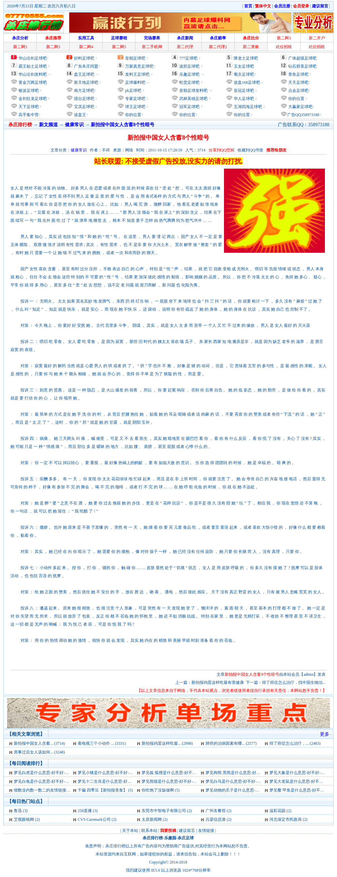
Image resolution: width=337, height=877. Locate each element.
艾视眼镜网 (24, 819)
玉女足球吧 (244, 66)
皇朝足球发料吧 (193, 90)
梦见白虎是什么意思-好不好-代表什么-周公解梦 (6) (59, 772)
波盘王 (79, 114)
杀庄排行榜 (153, 838)
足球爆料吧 (135, 82)
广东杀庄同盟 (86, 66)
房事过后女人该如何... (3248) (39, 752)
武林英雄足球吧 (193, 98)
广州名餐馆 (215, 810)
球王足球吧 (134, 106)
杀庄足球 (186, 838)
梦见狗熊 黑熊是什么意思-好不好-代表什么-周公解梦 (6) (255, 772)
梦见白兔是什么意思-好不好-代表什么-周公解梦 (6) (59, 781)
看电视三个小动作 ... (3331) (102, 743)
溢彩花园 (277, 810)
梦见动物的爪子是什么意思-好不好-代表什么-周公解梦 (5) (256, 790)
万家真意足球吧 (139, 66)
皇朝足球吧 (135, 58)
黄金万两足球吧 (32, 82)
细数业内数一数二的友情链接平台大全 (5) (51, 790)
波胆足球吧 (189, 66)
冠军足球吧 (188, 106)
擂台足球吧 (83, 98)
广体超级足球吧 (302, 58)
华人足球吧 (243, 98)
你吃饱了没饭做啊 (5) (161, 790)
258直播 (85, 810)
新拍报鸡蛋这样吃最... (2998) (167, 743)
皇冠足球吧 (243, 90)
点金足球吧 (297, 90)
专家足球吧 (134, 98)
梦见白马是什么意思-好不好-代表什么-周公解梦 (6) (250, 781)
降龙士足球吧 (246, 58)
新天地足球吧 (85, 82)
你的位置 (132, 114)
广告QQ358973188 (303, 114)
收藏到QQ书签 (250, 150)
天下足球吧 (28, 106)
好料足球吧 (84, 58)
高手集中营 (28, 114)
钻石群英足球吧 (302, 66)
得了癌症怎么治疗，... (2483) (295, 743)
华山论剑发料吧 (32, 74)
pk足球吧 (132, 90)
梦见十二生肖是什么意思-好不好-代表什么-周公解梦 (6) (127, 781)
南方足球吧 (83, 90)
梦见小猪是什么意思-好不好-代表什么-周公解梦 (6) (123, 772)
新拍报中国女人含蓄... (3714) (39, 743)
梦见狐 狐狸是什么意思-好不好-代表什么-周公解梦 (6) (189, 772)
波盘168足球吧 (247, 82)
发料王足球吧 (137, 74)
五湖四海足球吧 (247, 106)
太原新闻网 (152, 819)
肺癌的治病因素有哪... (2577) (231, 743)
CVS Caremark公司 (94, 819)
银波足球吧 (28, 90)
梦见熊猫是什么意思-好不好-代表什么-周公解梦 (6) (187, 781)
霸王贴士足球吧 (32, 66)
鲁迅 (18, 810)
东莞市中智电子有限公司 (164, 810)
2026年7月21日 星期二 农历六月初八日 (41, 6)
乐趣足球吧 (189, 74)
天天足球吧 (297, 82)
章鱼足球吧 (298, 74)
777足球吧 (188, 58)
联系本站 (149, 830)
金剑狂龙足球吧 (32, 98)
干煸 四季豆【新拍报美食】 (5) (105, 790)
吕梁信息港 (215, 819)
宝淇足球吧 (84, 106)
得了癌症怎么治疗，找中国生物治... (294, 682)
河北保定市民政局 (285, 819)
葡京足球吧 (244, 74)
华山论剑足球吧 (32, 58)
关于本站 (130, 830)
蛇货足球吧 (189, 82)
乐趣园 (170, 838)
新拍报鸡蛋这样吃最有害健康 (217, 682)
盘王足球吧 (84, 74)
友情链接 (206, 830)
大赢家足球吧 (299, 106)
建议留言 (187, 830)
